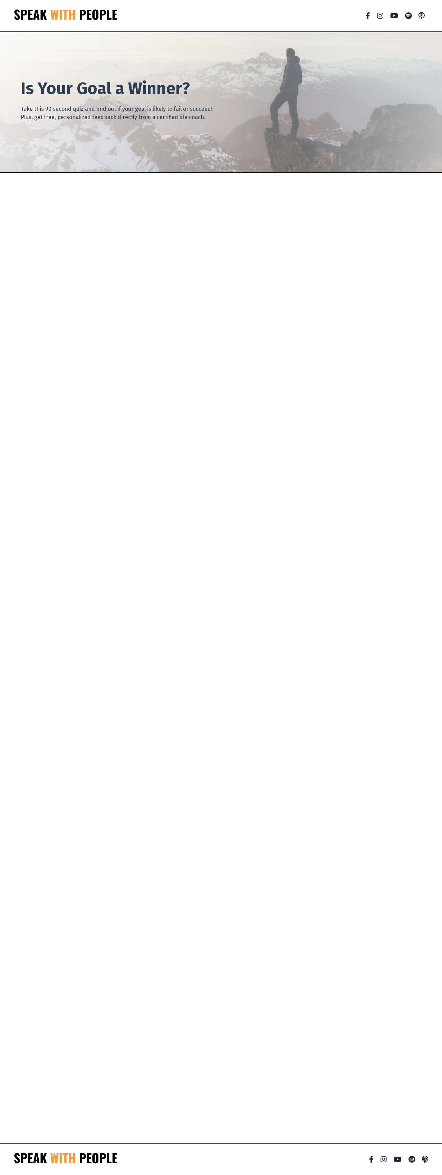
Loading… (221, 658)
